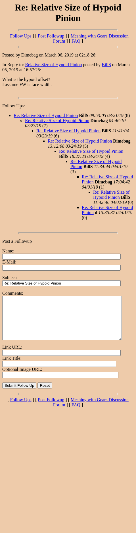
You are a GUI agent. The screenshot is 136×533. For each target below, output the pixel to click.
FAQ (76, 41)
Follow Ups (20, 36)
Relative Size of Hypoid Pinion (53, 64)
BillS (106, 64)
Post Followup (51, 36)
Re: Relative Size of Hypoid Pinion (46, 115)
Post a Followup (17, 241)
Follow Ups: (13, 105)
